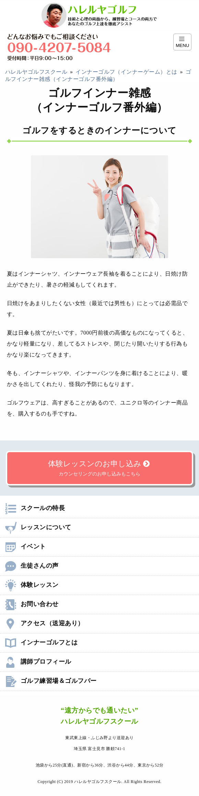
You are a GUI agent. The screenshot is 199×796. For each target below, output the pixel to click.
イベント (25, 546)
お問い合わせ (32, 604)
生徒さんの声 (32, 565)
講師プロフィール (38, 661)
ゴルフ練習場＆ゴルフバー (51, 680)
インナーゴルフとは (41, 642)
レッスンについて (38, 527)
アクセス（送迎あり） (44, 623)
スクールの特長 (35, 508)
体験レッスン (32, 584)
